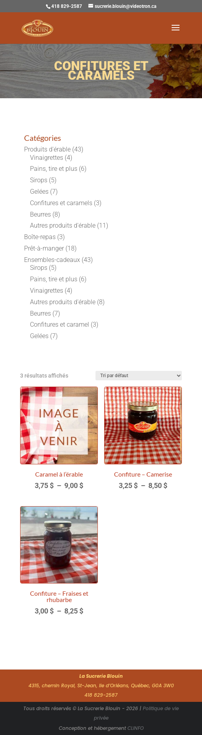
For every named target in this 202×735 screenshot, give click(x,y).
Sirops (38, 180)
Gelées (39, 191)
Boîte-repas (40, 237)
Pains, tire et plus (53, 168)
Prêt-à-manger (44, 248)
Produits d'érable (47, 149)
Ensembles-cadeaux (52, 260)
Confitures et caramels (61, 203)
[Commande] (138, 375)
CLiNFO (135, 728)
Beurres (40, 214)
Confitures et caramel (59, 324)
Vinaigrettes (46, 157)
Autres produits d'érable (62, 225)
